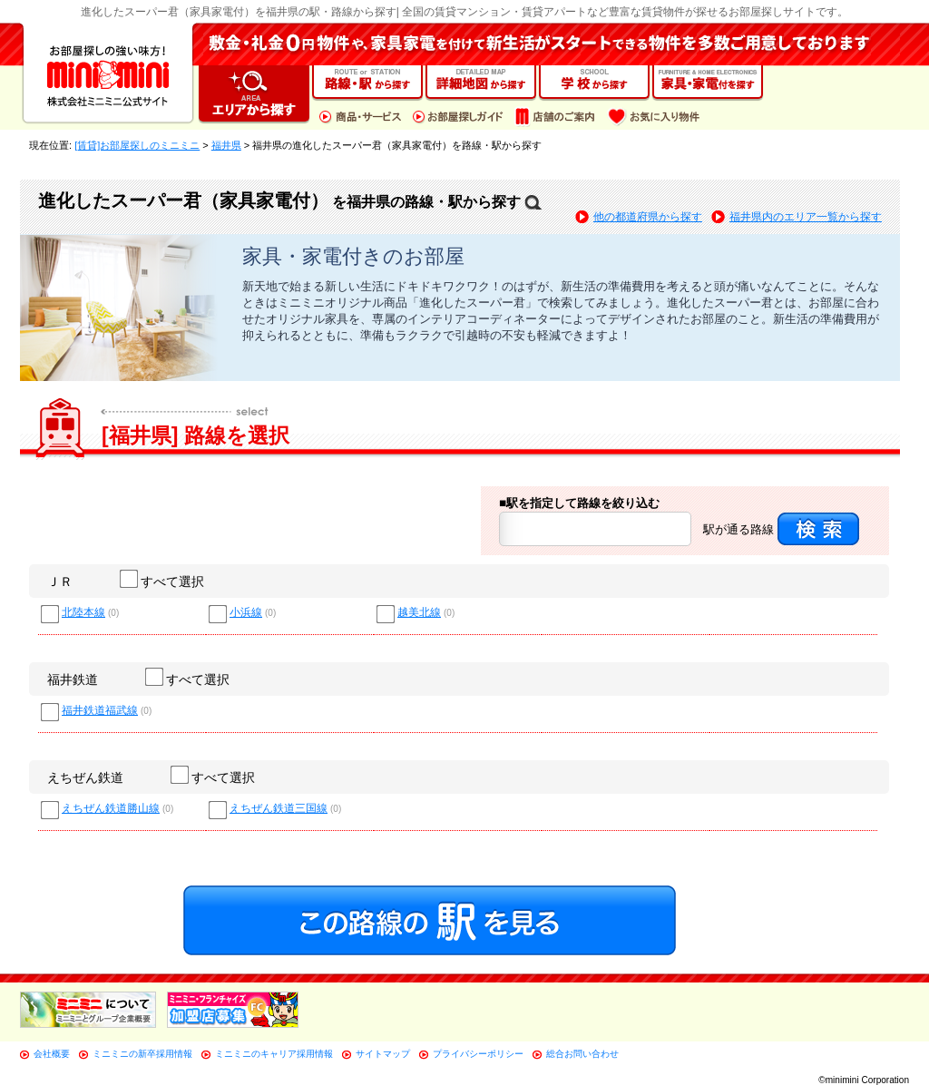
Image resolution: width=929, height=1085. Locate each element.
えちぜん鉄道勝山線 (111, 809)
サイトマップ (383, 1054)
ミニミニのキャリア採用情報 (274, 1054)
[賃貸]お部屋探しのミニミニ (137, 145)
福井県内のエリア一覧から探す (805, 216)
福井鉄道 (72, 679)
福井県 (226, 145)
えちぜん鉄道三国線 (279, 809)
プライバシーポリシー (478, 1054)
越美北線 (419, 613)
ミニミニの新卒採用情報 (142, 1054)
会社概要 (52, 1054)
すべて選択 (163, 581)
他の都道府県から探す (647, 216)
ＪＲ (60, 581)
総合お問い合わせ (582, 1054)
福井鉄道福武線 (100, 711)
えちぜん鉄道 (85, 777)
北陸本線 (83, 613)
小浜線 (246, 613)
